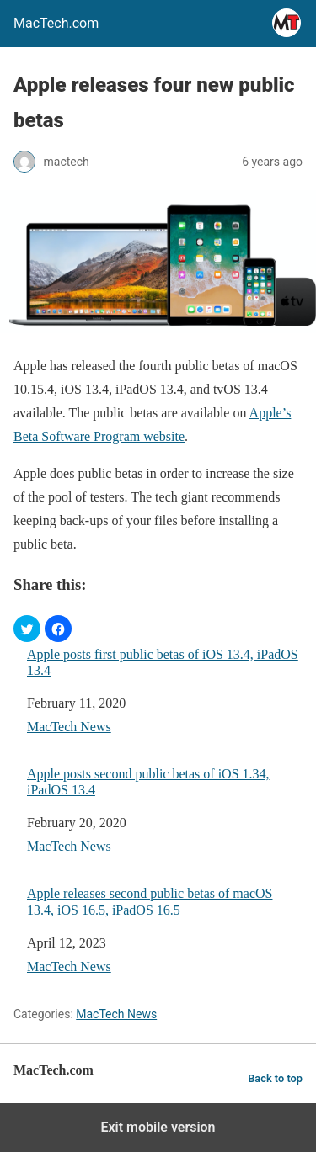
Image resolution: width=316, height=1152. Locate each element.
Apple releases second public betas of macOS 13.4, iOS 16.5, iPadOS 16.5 (149, 901)
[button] (26, 628)
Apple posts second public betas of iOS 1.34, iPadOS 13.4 (148, 782)
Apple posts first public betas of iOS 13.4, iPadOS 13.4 (162, 662)
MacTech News (69, 726)
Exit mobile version (157, 1127)
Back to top (275, 1078)
